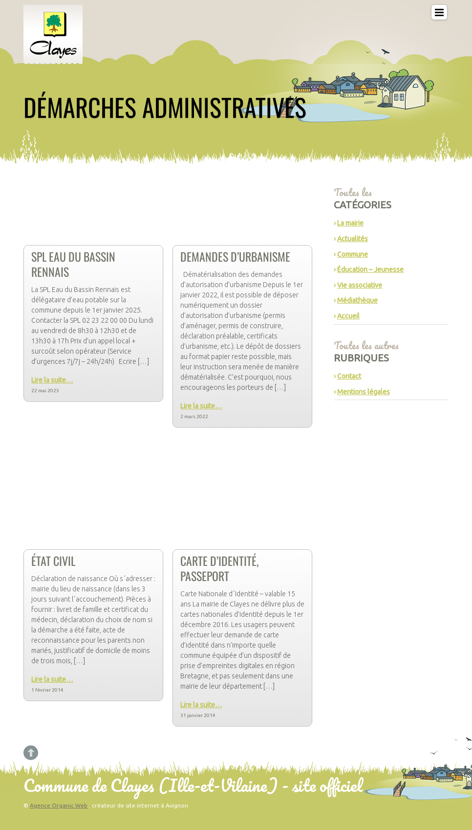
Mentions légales (363, 392)
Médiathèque (357, 300)
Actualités (352, 239)
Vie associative (359, 285)
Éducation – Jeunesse (370, 269)
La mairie (350, 223)
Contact (349, 376)
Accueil (348, 316)
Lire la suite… (52, 380)
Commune (352, 254)
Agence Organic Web (58, 805)
